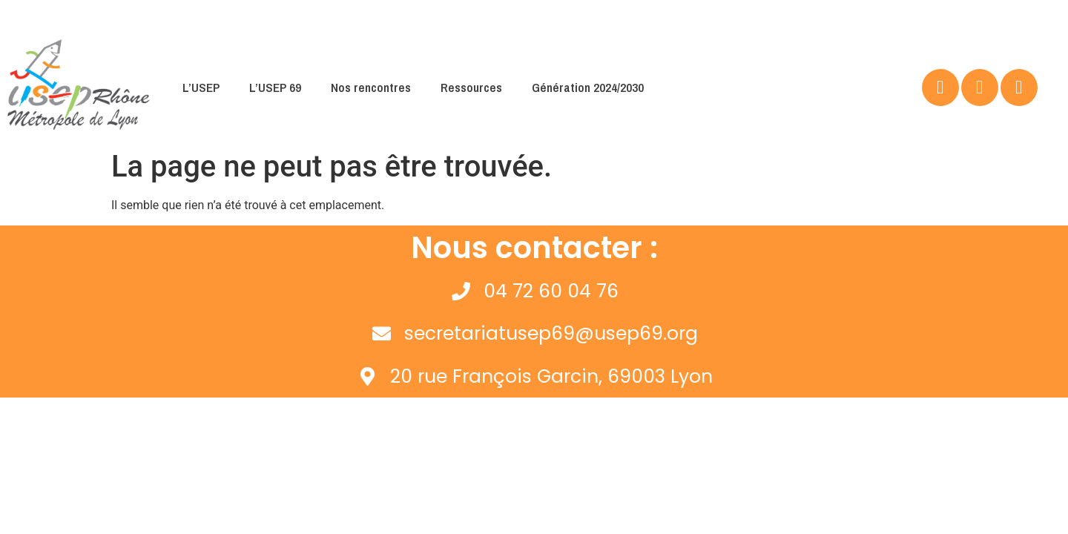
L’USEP (201, 87)
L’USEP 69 (275, 87)
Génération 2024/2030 (588, 87)
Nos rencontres (371, 87)
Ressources (471, 87)
